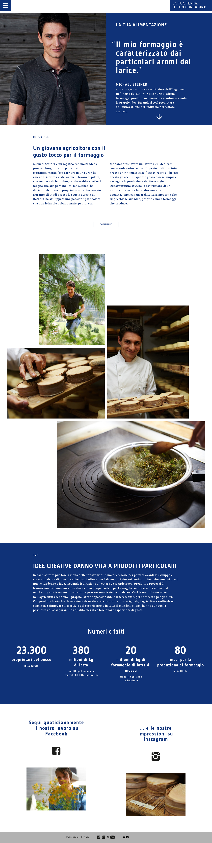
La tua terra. (190, 5)
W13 (125, 837)
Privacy (85, 837)
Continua (106, 224)
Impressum (72, 837)
